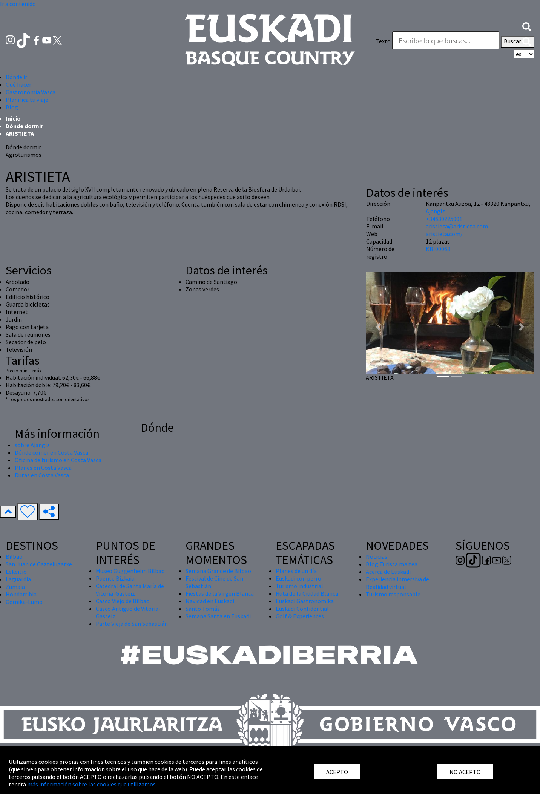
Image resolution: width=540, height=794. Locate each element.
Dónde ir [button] (16, 77)
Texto (383, 41)
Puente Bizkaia (115, 578)
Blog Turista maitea (391, 564)
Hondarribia (21, 594)
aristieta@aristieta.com (457, 226)
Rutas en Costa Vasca (42, 475)
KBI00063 (438, 249)
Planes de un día (296, 571)
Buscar (517, 41)
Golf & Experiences (300, 616)
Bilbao (14, 556)
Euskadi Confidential (302, 608)
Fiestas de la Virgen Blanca (220, 593)
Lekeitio (16, 571)
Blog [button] (12, 107)
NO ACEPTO (465, 772)
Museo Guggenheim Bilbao (130, 571)
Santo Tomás (203, 608)
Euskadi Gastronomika (305, 601)
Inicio (13, 118)
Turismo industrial (299, 586)
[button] (526, 26)
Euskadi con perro (298, 578)
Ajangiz (435, 211)
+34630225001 (444, 218)
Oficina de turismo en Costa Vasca (58, 460)
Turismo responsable (393, 594)
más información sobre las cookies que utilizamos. (92, 784)
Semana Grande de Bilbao (218, 571)
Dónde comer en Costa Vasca (51, 452)
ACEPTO (337, 772)
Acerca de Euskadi (388, 571)
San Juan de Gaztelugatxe (39, 564)
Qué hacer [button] (18, 84)
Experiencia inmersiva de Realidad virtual (397, 582)
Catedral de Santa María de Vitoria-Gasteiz (130, 589)
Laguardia (18, 579)
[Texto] (446, 40)
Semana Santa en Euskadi (218, 616)
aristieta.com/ (444, 234)
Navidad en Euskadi (210, 601)
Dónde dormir (24, 126)
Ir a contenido (18, 4)
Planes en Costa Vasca (43, 467)
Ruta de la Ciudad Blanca (307, 593)
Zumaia (15, 586)
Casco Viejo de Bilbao (123, 601)
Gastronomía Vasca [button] (30, 92)
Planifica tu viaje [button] (27, 99)
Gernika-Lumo (24, 601)
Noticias (376, 556)
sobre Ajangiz (32, 445)
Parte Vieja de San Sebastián (132, 623)
